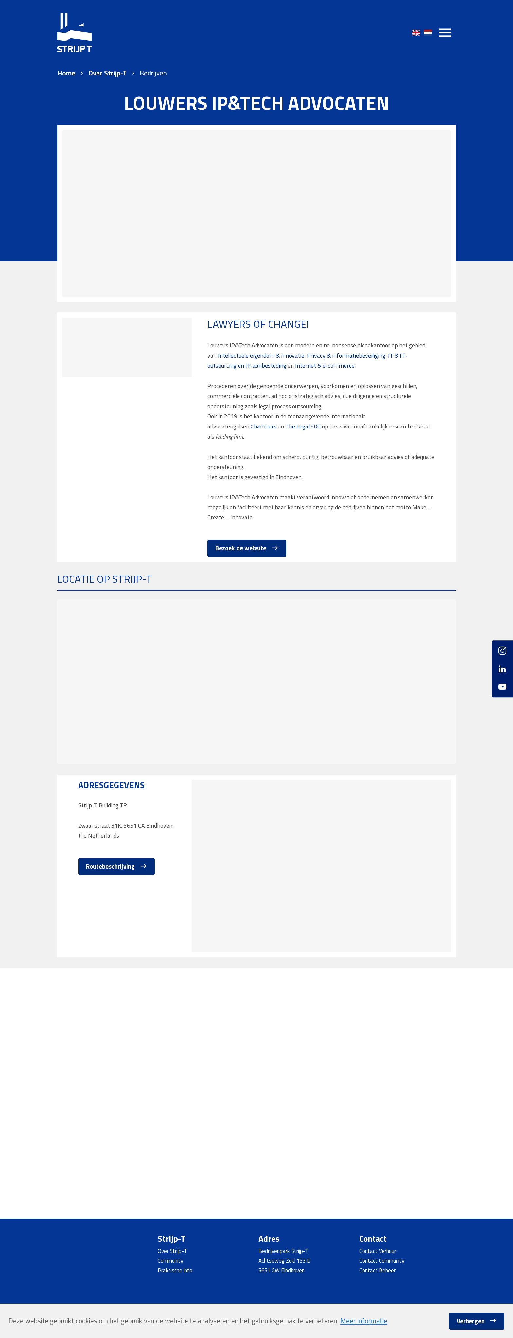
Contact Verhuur (377, 1251)
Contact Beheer (377, 1270)
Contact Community (381, 1260)
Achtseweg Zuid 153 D (284, 1260)
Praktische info (175, 1270)
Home (66, 73)
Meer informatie (363, 1320)
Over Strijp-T (107, 73)
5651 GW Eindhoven (281, 1270)
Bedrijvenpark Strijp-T (283, 1251)
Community (170, 1260)
